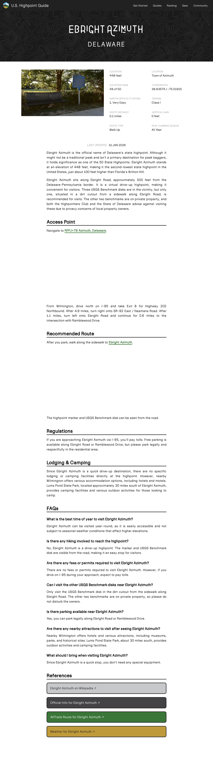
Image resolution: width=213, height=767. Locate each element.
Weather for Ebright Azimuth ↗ (72, 731)
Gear (185, 5)
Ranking (172, 5)
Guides (157, 5)
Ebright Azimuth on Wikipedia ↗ (73, 688)
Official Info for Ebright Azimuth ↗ (75, 703)
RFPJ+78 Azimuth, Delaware (85, 230)
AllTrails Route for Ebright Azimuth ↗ (77, 717)
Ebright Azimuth (120, 342)
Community (200, 5)
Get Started (140, 5)
